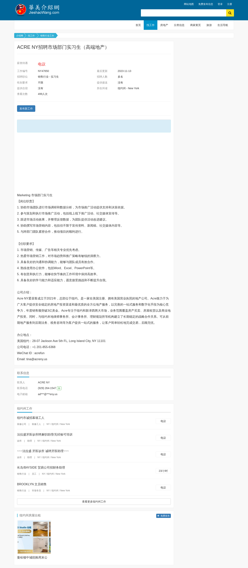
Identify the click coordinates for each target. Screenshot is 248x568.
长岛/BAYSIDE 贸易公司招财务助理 (41, 467)
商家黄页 (195, 25)
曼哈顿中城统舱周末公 (32, 557)
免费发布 (163, 515)
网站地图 (189, 4)
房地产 (164, 25)
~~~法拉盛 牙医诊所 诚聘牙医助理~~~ (43, 451)
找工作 (151, 25)
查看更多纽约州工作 (94, 501)
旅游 (209, 25)
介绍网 (19, 35)
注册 (229, 4)
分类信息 (179, 25)
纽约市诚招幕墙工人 (30, 417)
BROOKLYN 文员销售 (32, 484)
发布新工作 (26, 108)
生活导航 (222, 25)
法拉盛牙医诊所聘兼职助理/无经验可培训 (44, 434)
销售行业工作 (47, 35)
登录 (220, 4)
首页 (138, 25)
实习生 (55, 76)
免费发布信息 (205, 4)
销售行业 (43, 76)
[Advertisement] (94, 162)
